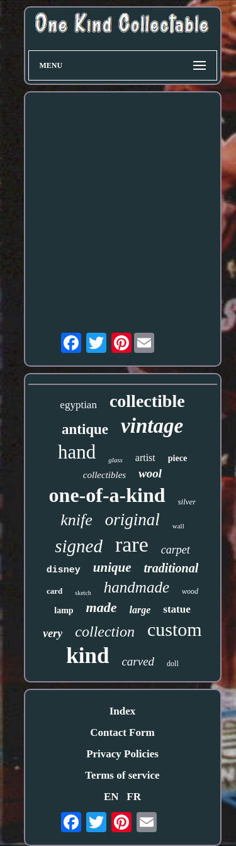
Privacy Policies (122, 754)
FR (133, 797)
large (140, 609)
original (132, 519)
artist (145, 457)
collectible (147, 401)
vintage (152, 426)
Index (123, 711)
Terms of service (122, 775)
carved (137, 661)
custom (174, 629)
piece (177, 458)
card (54, 591)
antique (85, 429)
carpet (175, 549)
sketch (83, 592)
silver (187, 501)
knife (76, 520)
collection (105, 631)
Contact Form (122, 732)
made (101, 607)
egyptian (78, 405)
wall (178, 526)
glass (115, 460)
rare (132, 544)
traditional (171, 568)
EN (111, 797)
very (52, 633)
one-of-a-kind (107, 495)
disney (64, 570)
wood (190, 591)
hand (77, 452)
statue (176, 609)
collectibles (104, 475)
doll (173, 663)
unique (112, 567)
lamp (63, 610)
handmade (136, 587)
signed (79, 546)
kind (87, 655)
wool (150, 473)
